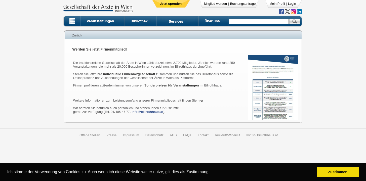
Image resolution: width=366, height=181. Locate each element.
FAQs (187, 135)
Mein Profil (277, 4)
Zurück (77, 35)
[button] (211, 172)
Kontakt (203, 135)
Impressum (131, 135)
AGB (173, 135)
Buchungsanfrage (243, 4)
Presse (111, 135)
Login (292, 4)
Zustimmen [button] (337, 172)
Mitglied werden (215, 4)
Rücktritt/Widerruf (227, 135)
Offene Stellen (89, 135)
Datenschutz (154, 135)
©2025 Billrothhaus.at (262, 135)
